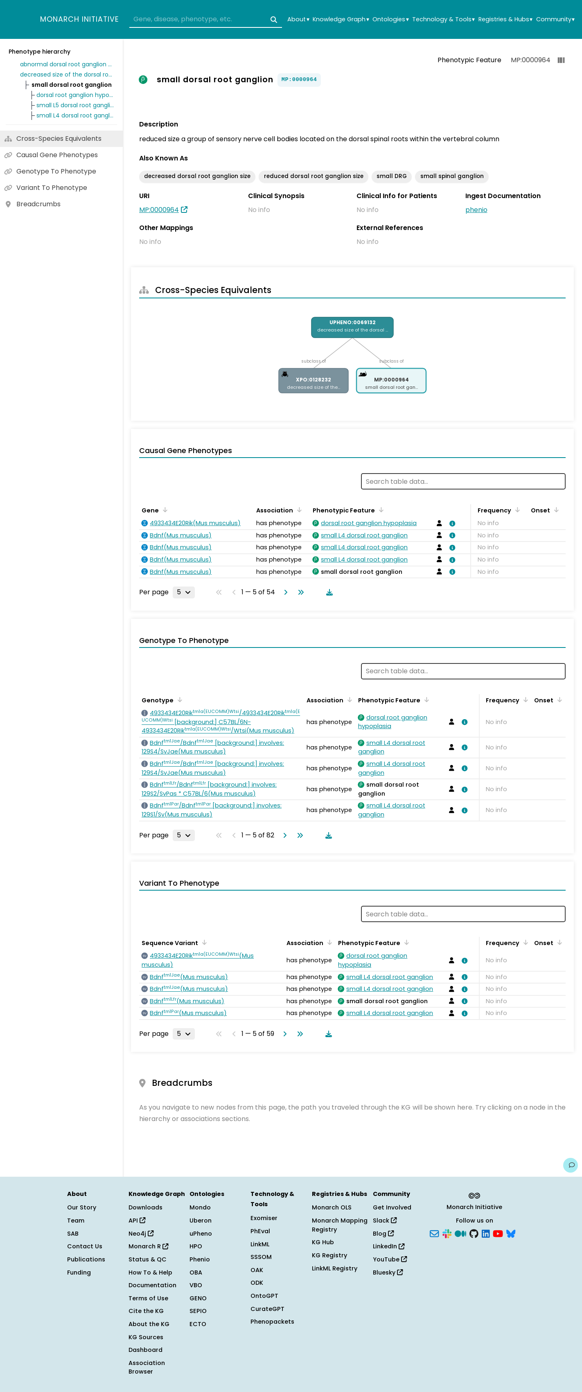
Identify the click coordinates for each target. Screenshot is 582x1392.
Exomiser (263, 1218)
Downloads (145, 1207)
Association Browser (147, 1367)
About (298, 19)
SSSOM (261, 1257)
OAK (256, 1270)
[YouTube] (498, 1232)
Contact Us (84, 1246)
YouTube (390, 1259)
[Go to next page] (284, 592)
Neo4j (141, 1234)
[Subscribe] (434, 1232)
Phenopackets (272, 1322)
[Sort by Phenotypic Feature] (380, 509)
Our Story (81, 1207)
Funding (79, 1272)
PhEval (260, 1231)
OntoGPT (264, 1296)
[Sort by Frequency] (516, 509)
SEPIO (198, 1311)
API (137, 1220)
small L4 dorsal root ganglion (75, 115)
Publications (86, 1259)
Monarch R (148, 1246)
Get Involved (392, 1207)
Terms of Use (148, 1298)
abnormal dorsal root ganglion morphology (67, 64)
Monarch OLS (332, 1207)
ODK (256, 1283)
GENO (198, 1298)
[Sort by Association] (298, 509)
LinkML (259, 1244)
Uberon (200, 1220)
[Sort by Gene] (164, 509)
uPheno (200, 1234)
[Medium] (460, 1232)
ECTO (197, 1324)
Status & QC (148, 1259)
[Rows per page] (184, 592)
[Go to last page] (299, 592)
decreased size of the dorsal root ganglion (67, 74)
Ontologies (390, 19)
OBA (195, 1272)
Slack (385, 1220)
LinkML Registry (334, 1268)
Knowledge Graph (341, 19)
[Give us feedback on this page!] (570, 1165)
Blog (383, 1234)
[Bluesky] (510, 1232)
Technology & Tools (443, 19)
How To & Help (150, 1272)
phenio (476, 209)
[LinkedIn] (486, 1232)
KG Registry (329, 1255)
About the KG (149, 1324)
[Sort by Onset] (555, 509)
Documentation (152, 1285)
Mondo (200, 1207)
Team (75, 1220)
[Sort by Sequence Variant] (203, 942)
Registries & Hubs (505, 19)
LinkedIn (388, 1246)
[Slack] (446, 1232)
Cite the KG (146, 1311)
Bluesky (388, 1272)
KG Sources (146, 1337)
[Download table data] (328, 592)
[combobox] (205, 19)
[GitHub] (473, 1232)
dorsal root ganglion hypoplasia (75, 95)
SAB (73, 1234)
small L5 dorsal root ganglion (75, 105)
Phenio (199, 1259)
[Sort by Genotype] (178, 699)
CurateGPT (267, 1309)
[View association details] (450, 523)
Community (555, 19)
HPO (195, 1246)
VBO (195, 1285)
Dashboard (145, 1350)
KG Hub (323, 1242)
